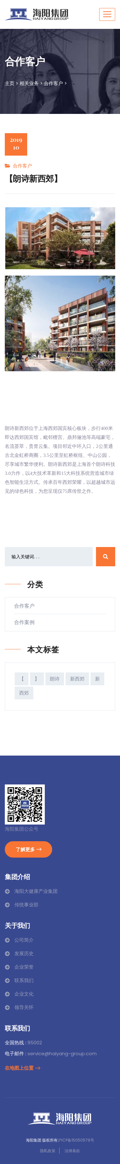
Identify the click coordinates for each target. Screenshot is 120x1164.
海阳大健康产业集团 (36, 891)
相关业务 (29, 83)
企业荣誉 (24, 966)
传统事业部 (26, 904)
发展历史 (24, 953)
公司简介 (24, 940)
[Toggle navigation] (107, 14)
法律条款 (72, 1150)
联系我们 (24, 980)
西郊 (24, 692)
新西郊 (77, 678)
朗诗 (55, 678)
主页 (9, 83)
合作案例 (27, 622)
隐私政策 (47, 1150)
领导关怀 (24, 1007)
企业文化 (24, 993)
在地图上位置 (22, 1068)
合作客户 (53, 83)
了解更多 (28, 849)
